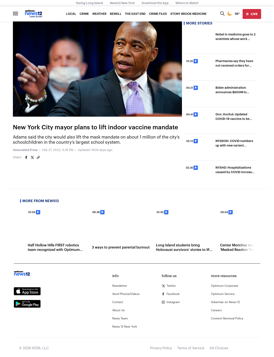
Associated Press (25, 150)
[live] (252, 14)
